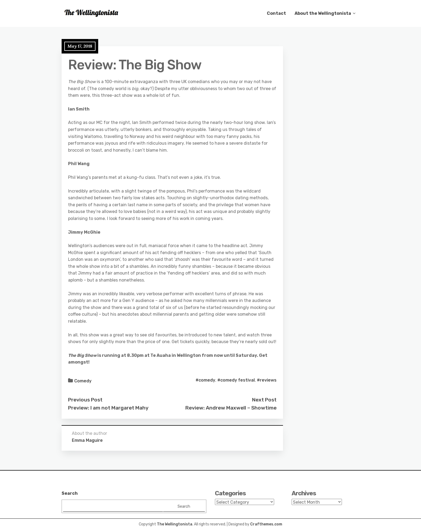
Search (70, 493)
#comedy (205, 380)
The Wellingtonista (174, 524)
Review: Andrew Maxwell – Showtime (231, 408)
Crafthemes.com (266, 524)
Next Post (264, 400)
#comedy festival (236, 380)
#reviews (267, 380)
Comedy (82, 380)
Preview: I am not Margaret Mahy (108, 408)
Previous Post (85, 400)
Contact (276, 13)
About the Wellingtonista (323, 13)
